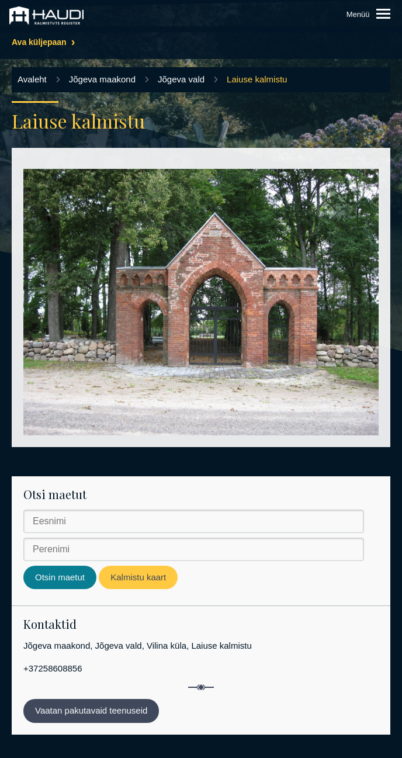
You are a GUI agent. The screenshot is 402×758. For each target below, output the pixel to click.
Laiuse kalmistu (257, 79)
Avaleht (32, 79)
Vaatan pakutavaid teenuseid (91, 710)
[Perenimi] (193, 549)
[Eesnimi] (193, 521)
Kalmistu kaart (138, 577)
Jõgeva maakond (102, 79)
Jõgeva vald (181, 79)
